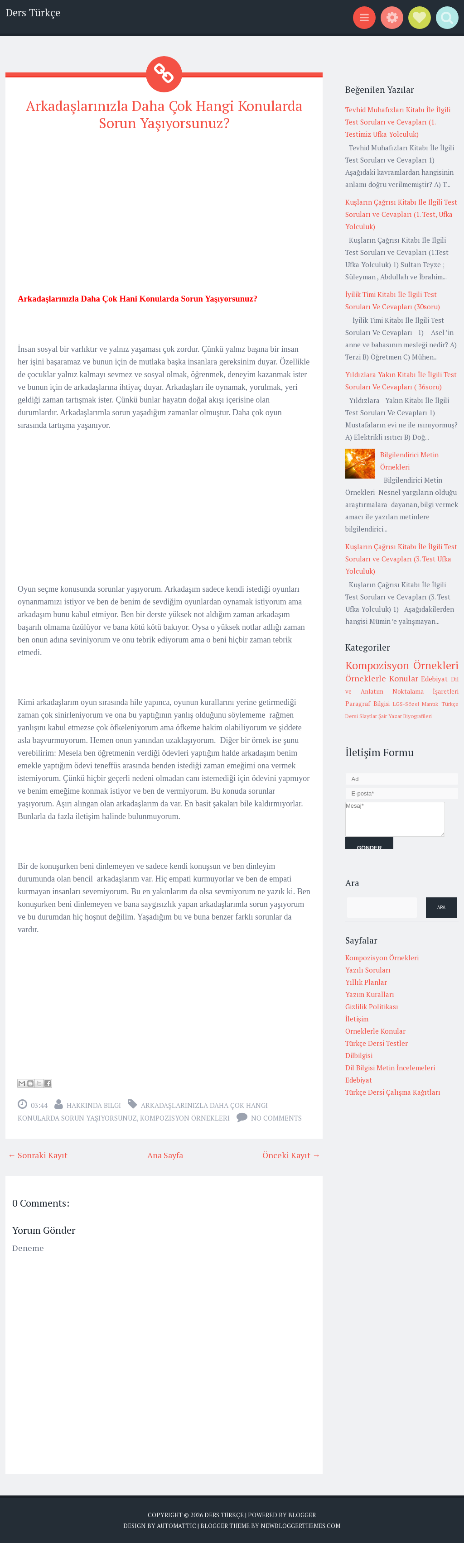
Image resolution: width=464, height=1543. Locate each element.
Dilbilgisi (358, 1055)
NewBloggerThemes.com (300, 1525)
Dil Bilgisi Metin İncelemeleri (390, 1067)
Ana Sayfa (165, 1154)
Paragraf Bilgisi (367, 704)
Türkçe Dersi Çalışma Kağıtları (392, 1092)
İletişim (356, 1018)
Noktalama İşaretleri (425, 691)
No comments (276, 1117)
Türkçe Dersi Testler (376, 1043)
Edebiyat (434, 678)
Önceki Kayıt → (291, 1154)
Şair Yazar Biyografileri (405, 716)
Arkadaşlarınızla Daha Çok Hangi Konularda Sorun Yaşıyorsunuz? (164, 114)
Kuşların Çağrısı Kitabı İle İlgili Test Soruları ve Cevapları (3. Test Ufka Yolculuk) (401, 558)
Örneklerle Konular (381, 678)
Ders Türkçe (32, 12)
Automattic (176, 1525)
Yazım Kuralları (369, 994)
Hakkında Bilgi (94, 1104)
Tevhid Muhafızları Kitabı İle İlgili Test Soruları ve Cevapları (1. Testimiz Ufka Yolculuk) (397, 122)
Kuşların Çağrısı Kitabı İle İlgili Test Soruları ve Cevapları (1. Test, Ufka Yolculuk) (401, 214)
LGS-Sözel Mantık (416, 703)
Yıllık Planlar (366, 982)
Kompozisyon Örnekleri (185, 1117)
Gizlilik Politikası (371, 1006)
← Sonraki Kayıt (38, 1154)
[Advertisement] (164, 203)
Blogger (302, 1514)
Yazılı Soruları (368, 969)
